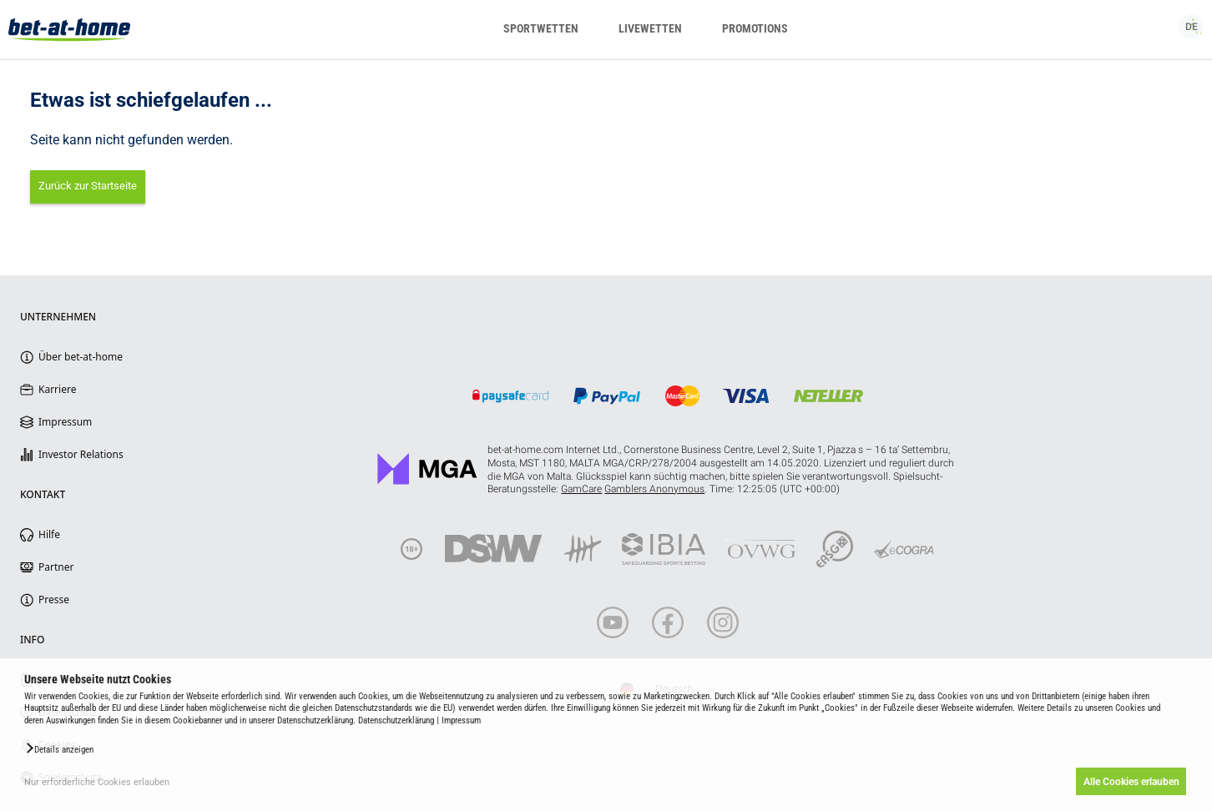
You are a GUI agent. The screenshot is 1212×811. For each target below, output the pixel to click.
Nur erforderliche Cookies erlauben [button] (96, 782)
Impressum (461, 720)
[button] (58, 748)
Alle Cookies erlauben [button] (1131, 782)
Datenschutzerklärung (396, 720)
